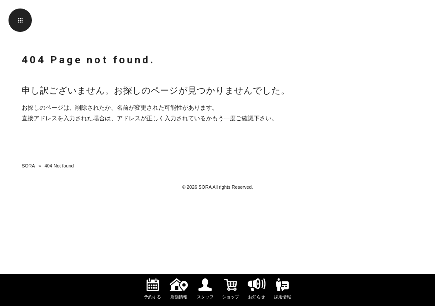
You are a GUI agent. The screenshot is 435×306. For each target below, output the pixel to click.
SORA (28, 165)
